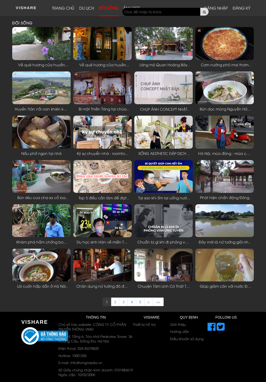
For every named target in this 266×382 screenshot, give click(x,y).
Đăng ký (241, 7)
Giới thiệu (178, 324)
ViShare (26, 7)
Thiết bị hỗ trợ (144, 324)
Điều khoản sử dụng (187, 338)
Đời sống (108, 7)
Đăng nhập (216, 7)
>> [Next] (158, 301)
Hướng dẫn (179, 331)
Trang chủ (63, 7)
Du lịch (86, 7)
